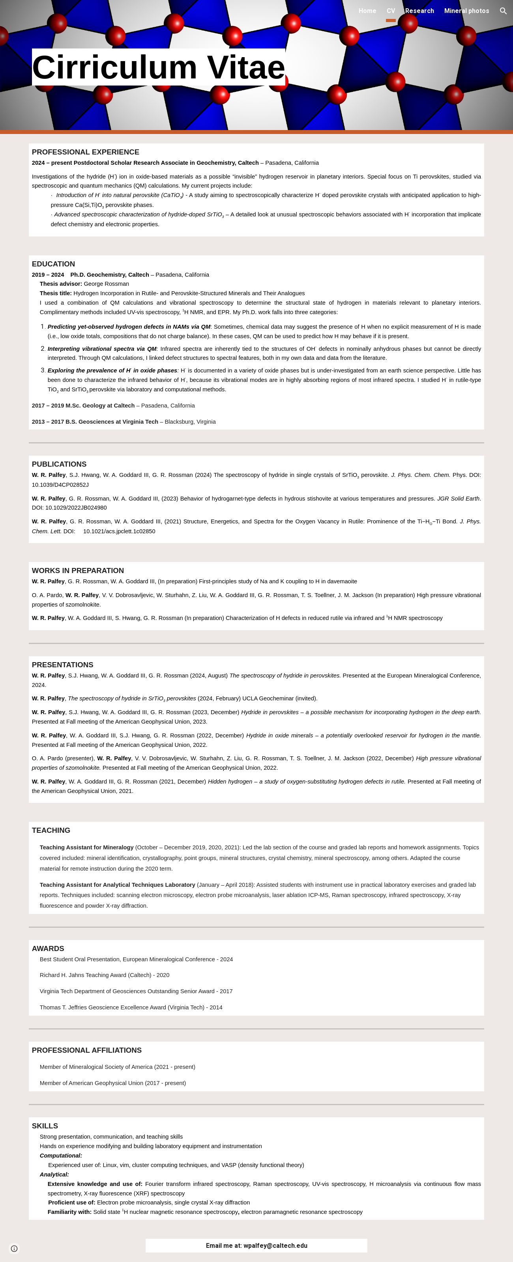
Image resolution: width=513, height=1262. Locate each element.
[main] (237, 67)
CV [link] (391, 11)
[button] (503, 11)
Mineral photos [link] (466, 11)
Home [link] (367, 11)
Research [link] (419, 11)
